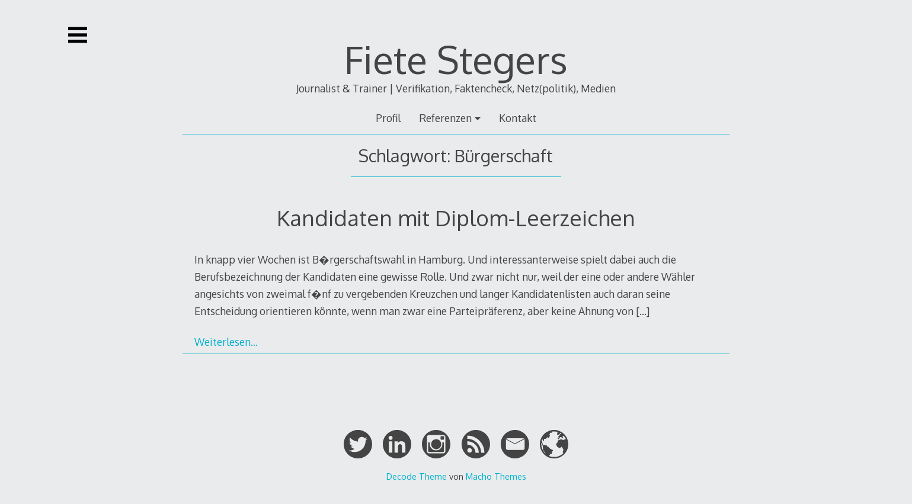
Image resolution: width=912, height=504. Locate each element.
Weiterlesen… (226, 341)
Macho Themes (496, 476)
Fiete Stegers (456, 59)
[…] (642, 310)
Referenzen (445, 117)
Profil (388, 117)
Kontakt (517, 117)
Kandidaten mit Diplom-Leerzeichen (456, 218)
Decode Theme (416, 476)
